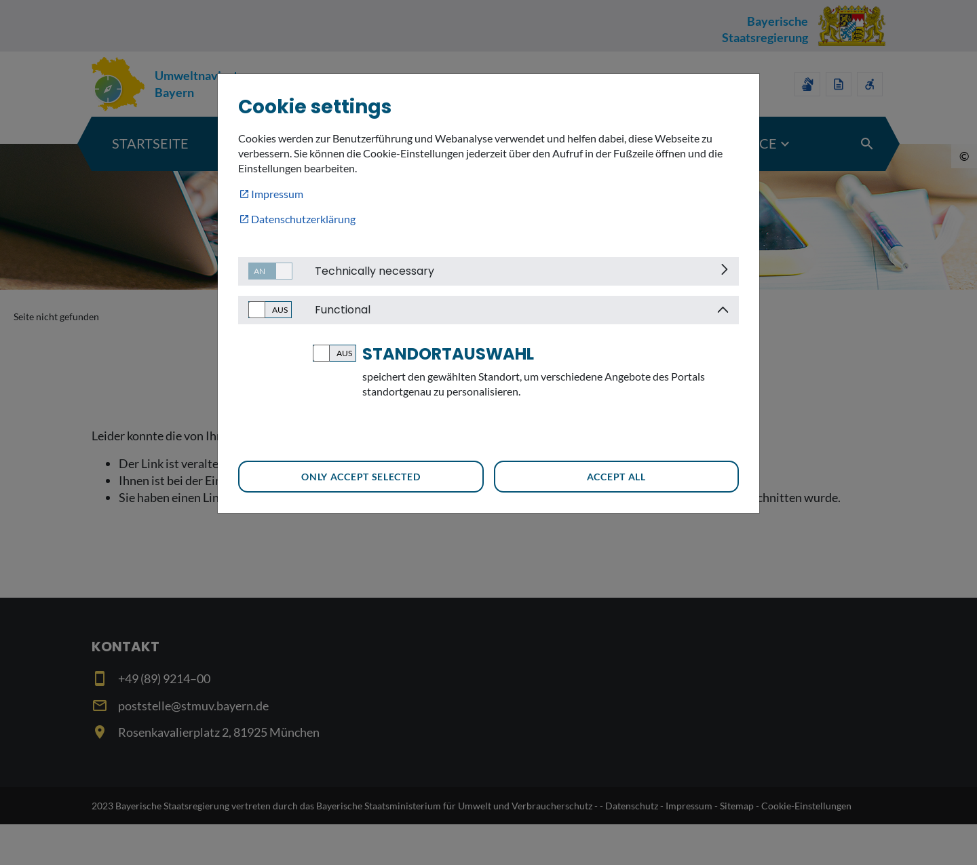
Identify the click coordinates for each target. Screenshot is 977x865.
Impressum (277, 193)
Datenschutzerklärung (303, 218)
